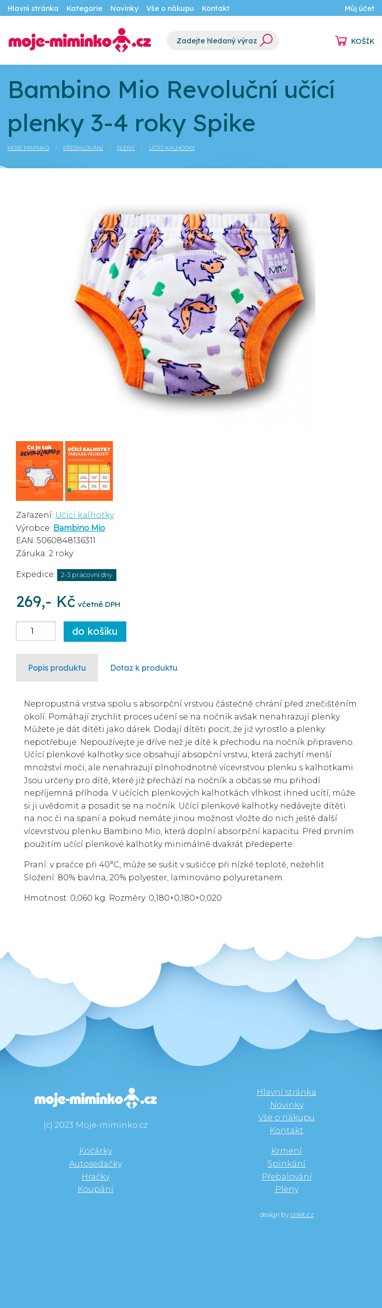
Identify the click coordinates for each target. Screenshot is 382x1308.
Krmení (286, 1151)
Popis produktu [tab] (57, 668)
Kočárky (95, 1151)
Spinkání (286, 1164)
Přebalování (83, 147)
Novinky (124, 8)
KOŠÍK (363, 41)
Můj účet (360, 8)
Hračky (95, 1177)
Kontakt (216, 8)
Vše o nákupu (170, 8)
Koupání (95, 1189)
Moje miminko (28, 147)
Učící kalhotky (172, 147)
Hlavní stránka (33, 8)
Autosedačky (95, 1164)
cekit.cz (302, 1214)
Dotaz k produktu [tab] (144, 668)
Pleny (126, 147)
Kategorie (84, 8)
